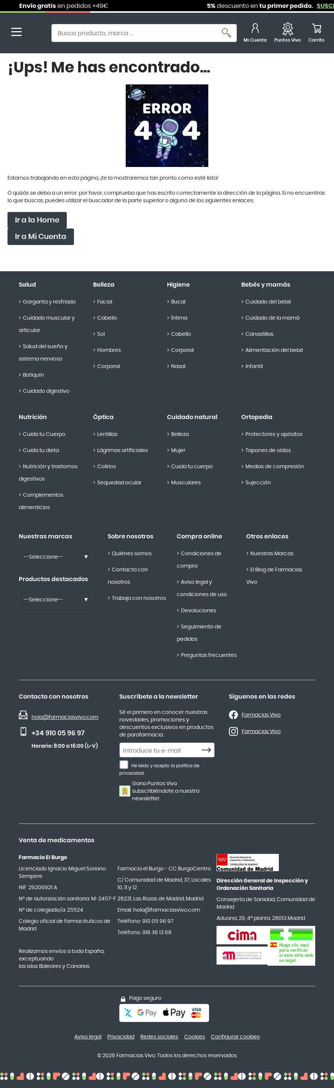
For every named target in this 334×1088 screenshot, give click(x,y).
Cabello (107, 318)
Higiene (178, 285)
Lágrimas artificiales (122, 450)
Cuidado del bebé (268, 302)
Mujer (178, 450)
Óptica (103, 417)
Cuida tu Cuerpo (44, 434)
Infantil (254, 366)
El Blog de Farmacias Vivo (274, 576)
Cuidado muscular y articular (47, 324)
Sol (101, 334)
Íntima (179, 318)
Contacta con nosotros (128, 576)
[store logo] (37, 34)
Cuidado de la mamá (272, 318)
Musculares (186, 482)
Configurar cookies (235, 1037)
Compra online (199, 536)
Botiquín (33, 375)
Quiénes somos (132, 553)
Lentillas (107, 434)
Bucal (178, 302)
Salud (27, 285)
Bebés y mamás (265, 285)
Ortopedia (256, 417)
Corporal (108, 366)
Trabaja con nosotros (139, 598)
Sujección (258, 482)
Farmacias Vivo (261, 715)
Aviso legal (87, 1037)
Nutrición (33, 417)
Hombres (109, 350)
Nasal (178, 366)
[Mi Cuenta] (255, 34)
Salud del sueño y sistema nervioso (43, 353)
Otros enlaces (267, 536)
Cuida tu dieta (41, 450)
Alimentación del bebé (274, 350)
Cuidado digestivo (46, 391)
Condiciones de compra (199, 560)
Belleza (103, 285)
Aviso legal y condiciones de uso (202, 588)
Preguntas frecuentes (209, 655)
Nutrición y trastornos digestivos (48, 473)
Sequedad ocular (119, 482)
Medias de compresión (274, 466)
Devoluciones (198, 610)
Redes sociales (159, 1037)
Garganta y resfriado (49, 302)
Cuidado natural (192, 417)
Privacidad (120, 1037)
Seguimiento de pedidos (199, 633)
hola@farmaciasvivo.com (65, 717)
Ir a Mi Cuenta (40, 236)
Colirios (106, 466)
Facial (104, 302)
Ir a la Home (37, 220)
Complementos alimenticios (41, 501)
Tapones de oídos (268, 450)
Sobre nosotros (130, 536)
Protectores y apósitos (273, 434)
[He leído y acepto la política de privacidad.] (123, 764)
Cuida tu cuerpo (192, 466)
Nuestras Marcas (271, 553)
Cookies (194, 1037)
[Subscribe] (208, 750)
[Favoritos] (287, 34)
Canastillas (259, 334)
